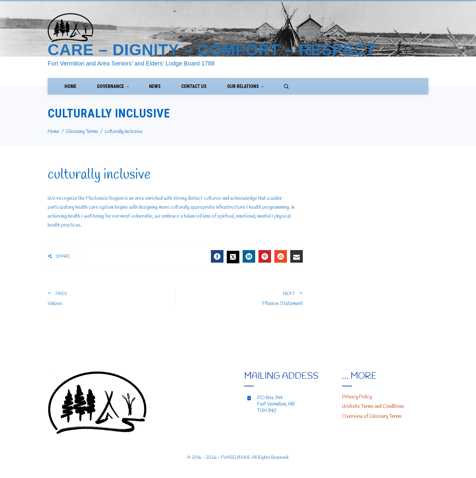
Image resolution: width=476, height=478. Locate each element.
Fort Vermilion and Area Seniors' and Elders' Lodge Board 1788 (131, 63)
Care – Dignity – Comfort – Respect (212, 50)
